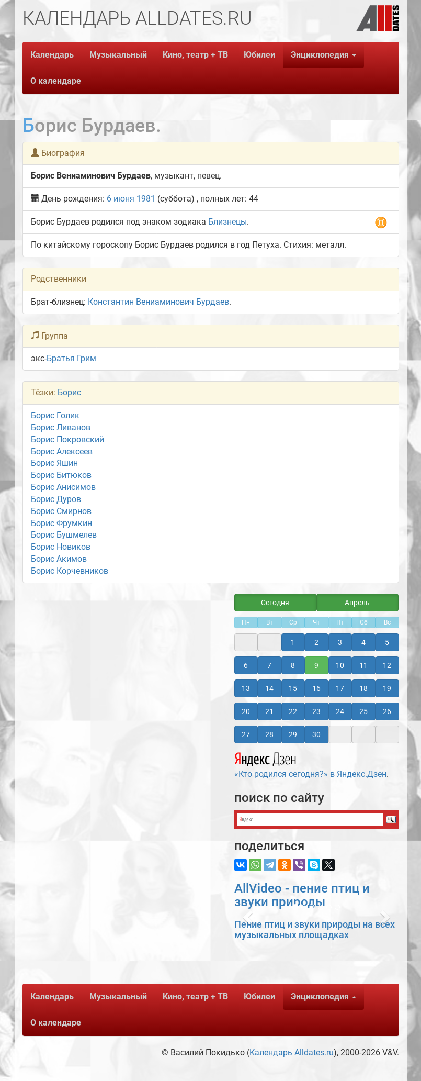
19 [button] (387, 688)
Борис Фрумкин (61, 523)
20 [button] (246, 711)
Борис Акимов (59, 559)
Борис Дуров (56, 499)
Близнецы (227, 222)
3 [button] (340, 642)
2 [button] (316, 642)
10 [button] (340, 665)
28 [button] (269, 734)
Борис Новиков (60, 547)
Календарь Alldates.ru (291, 1052)
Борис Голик (55, 415)
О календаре (55, 81)
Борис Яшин (54, 463)
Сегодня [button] (275, 602)
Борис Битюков (61, 475)
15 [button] (293, 688)
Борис (69, 392)
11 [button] (363, 665)
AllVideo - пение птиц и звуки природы (302, 895)
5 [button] (387, 642)
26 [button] (387, 711)
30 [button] (316, 734)
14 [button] (269, 688)
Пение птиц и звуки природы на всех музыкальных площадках (314, 929)
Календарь (52, 55)
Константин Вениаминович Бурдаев (158, 302)
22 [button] (293, 711)
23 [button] (316, 711)
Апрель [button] (357, 602)
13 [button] (246, 688)
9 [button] (316, 665)
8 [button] (293, 665)
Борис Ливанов (60, 427)
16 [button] (316, 688)
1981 (145, 199)
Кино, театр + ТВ (195, 55)
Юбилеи (259, 55)
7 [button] (269, 665)
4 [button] (363, 642)
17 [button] (340, 688)
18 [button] (363, 688)
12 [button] (387, 665)
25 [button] (363, 711)
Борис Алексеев (62, 451)
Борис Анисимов (63, 487)
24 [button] (340, 711)
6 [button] (246, 665)
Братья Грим (71, 358)
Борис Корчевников (69, 571)
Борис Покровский (67, 439)
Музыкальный (118, 55)
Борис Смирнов (61, 511)
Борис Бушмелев (64, 535)
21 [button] (269, 711)
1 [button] (293, 642)
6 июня (120, 199)
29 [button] (293, 734)
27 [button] (246, 734)
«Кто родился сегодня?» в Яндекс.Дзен (310, 764)
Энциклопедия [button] (323, 55)
